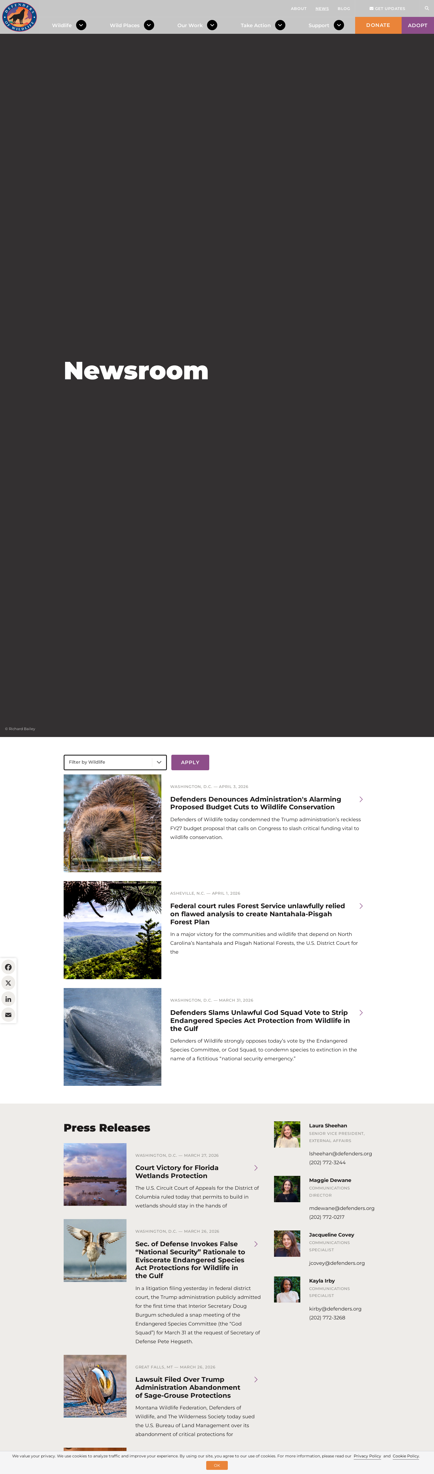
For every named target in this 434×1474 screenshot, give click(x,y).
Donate (378, 25)
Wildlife (62, 25)
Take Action (256, 25)
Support (319, 25)
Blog (344, 8)
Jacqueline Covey (331, 1269)
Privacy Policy (367, 1455)
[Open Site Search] (427, 8)
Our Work (190, 25)
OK (217, 1465)
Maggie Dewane (330, 1214)
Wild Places (125, 25)
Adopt (418, 25)
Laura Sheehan (328, 1159)
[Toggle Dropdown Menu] (82, 25)
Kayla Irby (322, 1315)
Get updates (387, 8)
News (322, 8)
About (299, 8)
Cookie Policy (406, 1455)
